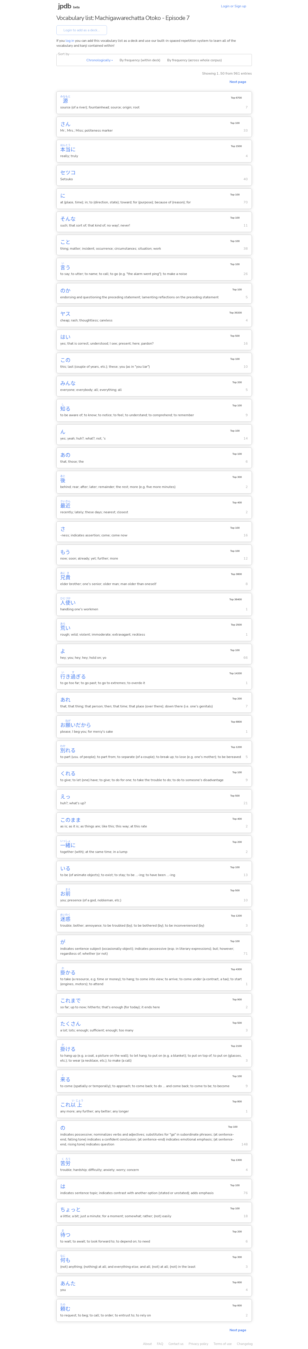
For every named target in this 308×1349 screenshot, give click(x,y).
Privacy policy (198, 1344)
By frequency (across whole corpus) (194, 60)
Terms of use (222, 1344)
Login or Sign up (233, 6)
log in (70, 40)
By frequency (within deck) (140, 60)
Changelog (245, 1344)
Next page (238, 82)
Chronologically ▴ (99, 60)
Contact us (175, 1344)
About (147, 1344)
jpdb (64, 6)
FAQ (160, 1344)
